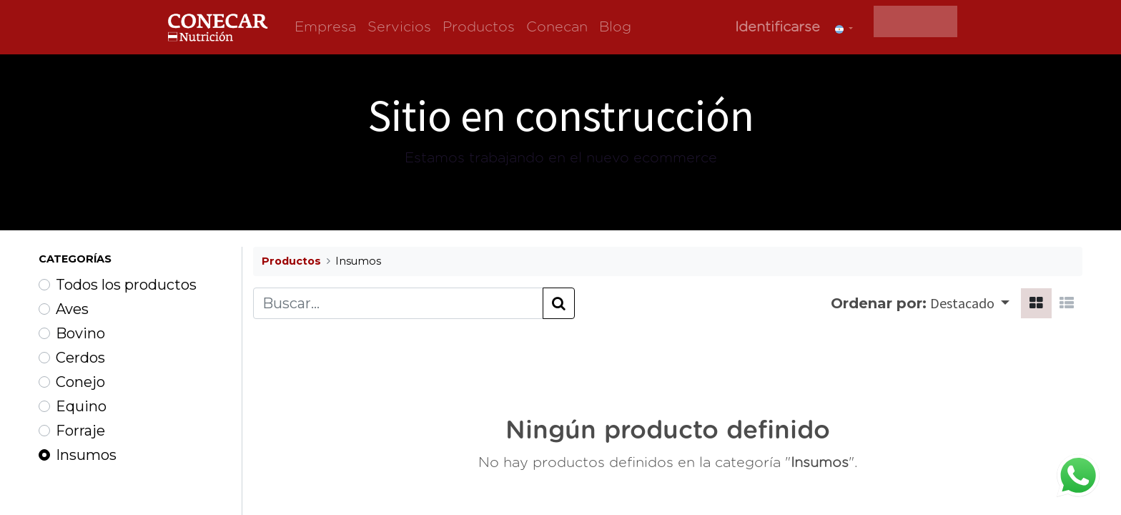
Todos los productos (126, 284)
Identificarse (777, 27)
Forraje (80, 430)
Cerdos (80, 357)
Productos (291, 261)
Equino (81, 406)
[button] (969, 303)
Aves (72, 309)
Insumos (86, 455)
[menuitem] (325, 27)
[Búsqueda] (559, 303)
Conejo (80, 382)
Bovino (80, 333)
